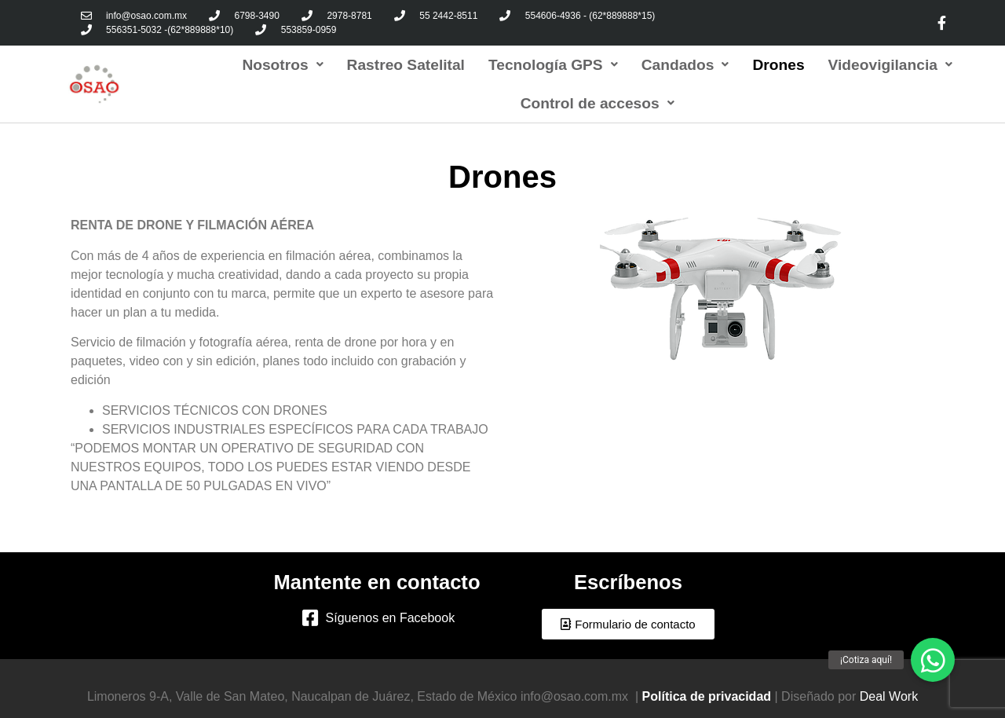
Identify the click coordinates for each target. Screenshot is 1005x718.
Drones (778, 65)
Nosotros (282, 65)
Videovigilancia (890, 65)
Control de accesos (597, 103)
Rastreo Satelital (406, 65)
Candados (685, 65)
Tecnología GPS (553, 65)
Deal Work (889, 696)
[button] (628, 624)
